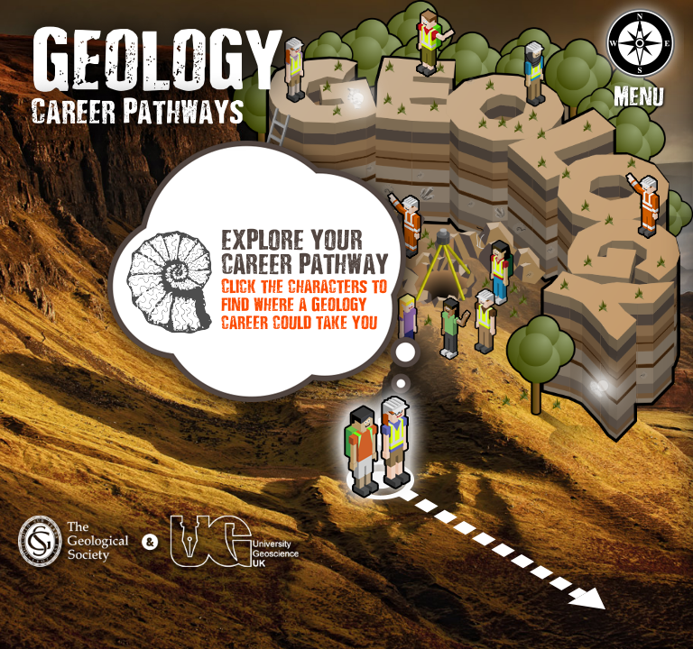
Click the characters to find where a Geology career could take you (304, 306)
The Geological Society (89, 552)
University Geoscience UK (232, 552)
